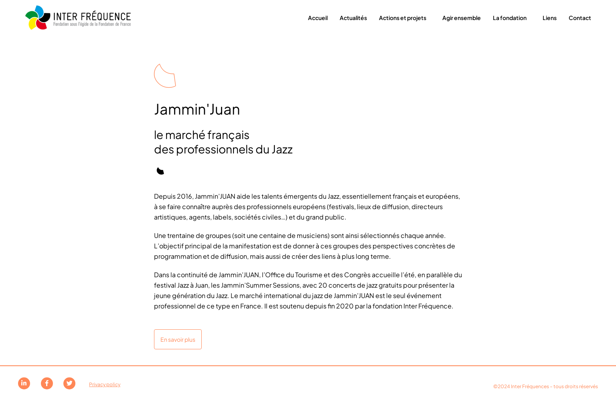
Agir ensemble (461, 17)
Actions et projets (404, 18)
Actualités (353, 17)
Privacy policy (104, 384)
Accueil (318, 17)
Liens (550, 17)
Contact (580, 17)
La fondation (512, 18)
